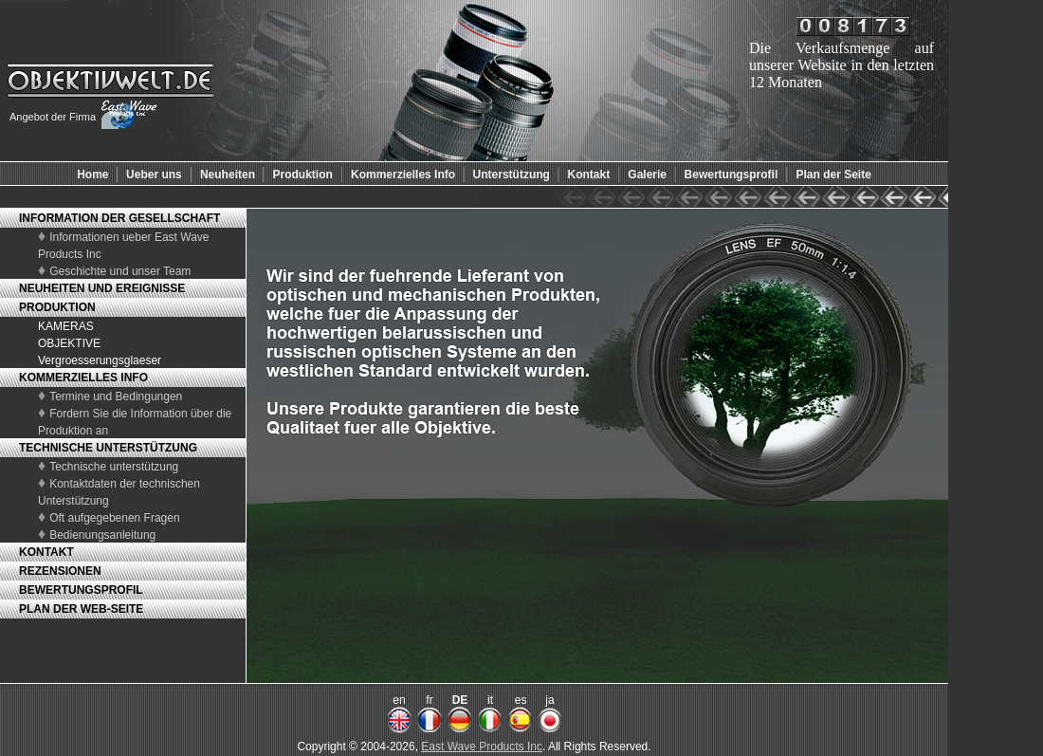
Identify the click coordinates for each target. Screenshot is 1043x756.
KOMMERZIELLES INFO (83, 377)
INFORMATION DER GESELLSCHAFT (119, 218)
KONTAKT (46, 552)
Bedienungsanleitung (102, 535)
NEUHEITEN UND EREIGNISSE (102, 288)
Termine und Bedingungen (115, 396)
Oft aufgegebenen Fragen (114, 518)
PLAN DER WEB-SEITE (81, 609)
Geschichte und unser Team (120, 271)
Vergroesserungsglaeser (99, 360)
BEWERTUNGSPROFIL (81, 590)
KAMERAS (66, 326)
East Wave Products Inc (481, 746)
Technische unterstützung (113, 466)
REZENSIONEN (60, 571)
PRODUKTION (57, 307)
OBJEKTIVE (69, 343)
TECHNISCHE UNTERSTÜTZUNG (108, 447)
